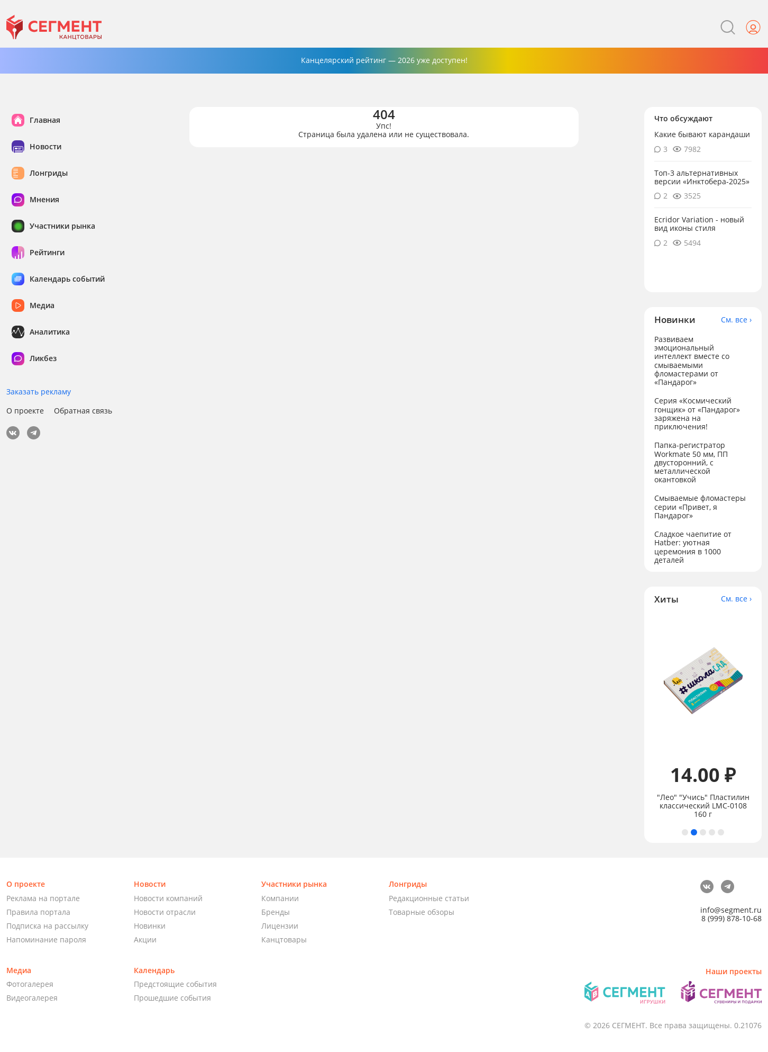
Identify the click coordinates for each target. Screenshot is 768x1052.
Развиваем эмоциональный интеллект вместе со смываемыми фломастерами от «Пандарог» (691, 360)
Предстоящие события (175, 984)
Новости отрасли (165, 912)
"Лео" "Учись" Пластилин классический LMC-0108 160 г (703, 806)
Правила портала (38, 912)
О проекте (25, 411)
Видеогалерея (32, 998)
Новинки (150, 926)
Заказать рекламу (38, 391)
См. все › (736, 320)
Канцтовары (284, 939)
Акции (145, 939)
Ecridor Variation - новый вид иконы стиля (699, 223)
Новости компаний (168, 898)
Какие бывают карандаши (702, 134)
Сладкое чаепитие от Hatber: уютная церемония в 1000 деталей (693, 546)
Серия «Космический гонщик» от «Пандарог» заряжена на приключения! (697, 413)
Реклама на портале (43, 898)
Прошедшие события (172, 998)
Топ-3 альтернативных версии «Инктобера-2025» (701, 177)
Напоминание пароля (46, 939)
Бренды (275, 912)
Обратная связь (83, 411)
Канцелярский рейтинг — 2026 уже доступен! (384, 60)
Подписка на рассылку (47, 926)
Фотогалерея (29, 984)
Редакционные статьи (429, 898)
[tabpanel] (703, 716)
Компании (280, 898)
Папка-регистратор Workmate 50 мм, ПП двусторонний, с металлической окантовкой (691, 462)
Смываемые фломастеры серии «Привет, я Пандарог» (700, 506)
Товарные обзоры (421, 912)
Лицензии (279, 926)
